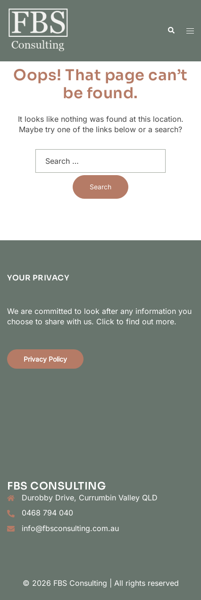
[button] (171, 30)
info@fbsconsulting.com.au (70, 528)
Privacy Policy (45, 359)
